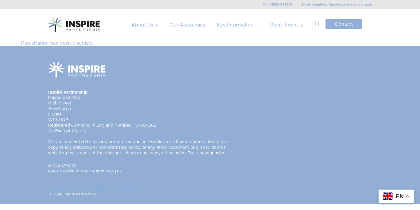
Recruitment (284, 24)
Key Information (235, 24)
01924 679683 (62, 166)
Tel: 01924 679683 (278, 4)
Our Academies (187, 24)
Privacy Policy (60, 188)
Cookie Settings (123, 188)
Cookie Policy (91, 188)
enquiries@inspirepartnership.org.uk (85, 171)
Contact (344, 24)
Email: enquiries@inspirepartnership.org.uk (336, 4)
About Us (142, 24)
